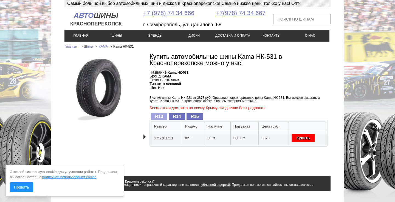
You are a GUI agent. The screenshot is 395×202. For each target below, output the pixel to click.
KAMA (103, 46)
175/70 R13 (163, 138)
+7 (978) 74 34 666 (168, 13)
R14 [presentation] (177, 116)
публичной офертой (215, 185)
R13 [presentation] (159, 116)
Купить (303, 138)
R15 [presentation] (195, 116)
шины (96, 19)
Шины (88, 46)
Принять (21, 187)
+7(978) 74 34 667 (241, 13)
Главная (70, 46)
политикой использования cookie (69, 177)
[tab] (159, 116)
